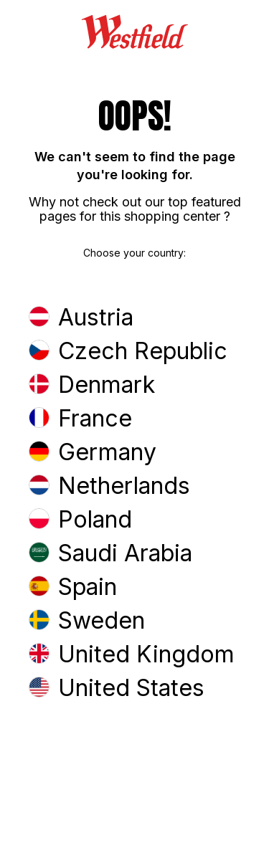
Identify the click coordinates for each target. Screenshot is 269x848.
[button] (134, 318)
